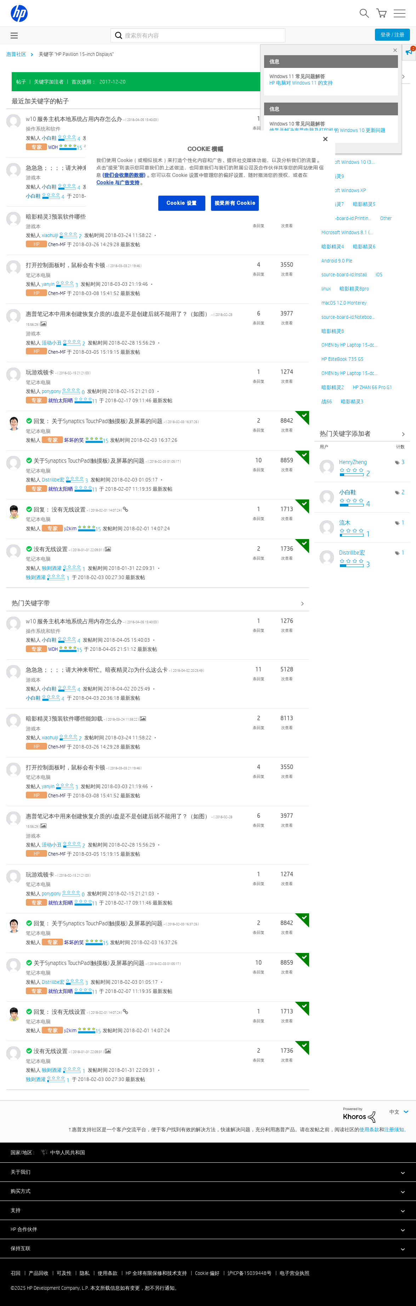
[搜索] (198, 35)
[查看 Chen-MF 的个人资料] (57, 244)
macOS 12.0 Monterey (343, 303)
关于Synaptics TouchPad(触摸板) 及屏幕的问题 (107, 460)
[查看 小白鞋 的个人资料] (49, 138)
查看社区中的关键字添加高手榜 (362, 434)
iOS (379, 274)
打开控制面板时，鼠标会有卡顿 (84, 265)
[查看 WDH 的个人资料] (53, 147)
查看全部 (157, 101)
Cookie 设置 (181, 203)
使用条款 (369, 1129)
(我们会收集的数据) (123, 175)
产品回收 (39, 1273)
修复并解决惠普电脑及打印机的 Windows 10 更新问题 (327, 130)
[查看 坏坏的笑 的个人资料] (74, 440)
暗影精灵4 (332, 246)
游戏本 (33, 177)
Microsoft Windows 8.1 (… (347, 232)
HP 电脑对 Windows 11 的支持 (301, 83)
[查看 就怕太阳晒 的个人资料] (60, 400)
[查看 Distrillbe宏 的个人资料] (53, 479)
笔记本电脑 (38, 275)
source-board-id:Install (344, 274)
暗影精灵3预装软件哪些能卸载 (83, 216)
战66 (326, 401)
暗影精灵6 (364, 246)
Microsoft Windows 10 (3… (348, 162)
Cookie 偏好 (207, 1273)
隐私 (85, 1273)
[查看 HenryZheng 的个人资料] (353, 462)
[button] (208, 1171)
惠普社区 (16, 54)
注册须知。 (396, 1129)
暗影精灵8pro (354, 288)
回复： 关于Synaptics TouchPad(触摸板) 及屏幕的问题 (116, 421)
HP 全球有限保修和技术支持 (156, 1273)
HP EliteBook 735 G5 (342, 359)
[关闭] (325, 139)
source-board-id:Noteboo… (348, 317)
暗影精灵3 (352, 401)
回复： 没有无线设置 (78, 509)
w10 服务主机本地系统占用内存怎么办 (92, 119)
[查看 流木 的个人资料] (345, 522)
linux (326, 288)
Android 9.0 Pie (336, 261)
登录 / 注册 (392, 34)
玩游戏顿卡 (58, 372)
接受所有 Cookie (235, 203)
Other (386, 218)
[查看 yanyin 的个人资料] (48, 284)
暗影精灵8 (332, 331)
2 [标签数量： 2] (403, 492)
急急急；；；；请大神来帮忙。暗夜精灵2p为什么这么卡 (115, 670)
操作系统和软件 (43, 129)
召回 (16, 1273)
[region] (210, 175)
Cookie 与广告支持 (117, 182)
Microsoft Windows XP (343, 190)
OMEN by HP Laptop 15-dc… (349, 345)
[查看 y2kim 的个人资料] (70, 528)
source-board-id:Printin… (346, 218)
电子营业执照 (294, 1273)
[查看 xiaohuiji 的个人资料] (50, 235)
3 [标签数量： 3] (403, 462)
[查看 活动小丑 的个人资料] (52, 343)
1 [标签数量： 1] (403, 522)
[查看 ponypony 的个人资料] (51, 391)
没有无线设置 (69, 549)
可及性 (64, 1273)
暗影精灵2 (332, 387)
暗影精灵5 (364, 204)
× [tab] (395, 50)
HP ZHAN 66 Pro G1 (372, 387)
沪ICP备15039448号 (250, 1273)
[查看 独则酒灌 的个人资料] (52, 568)
